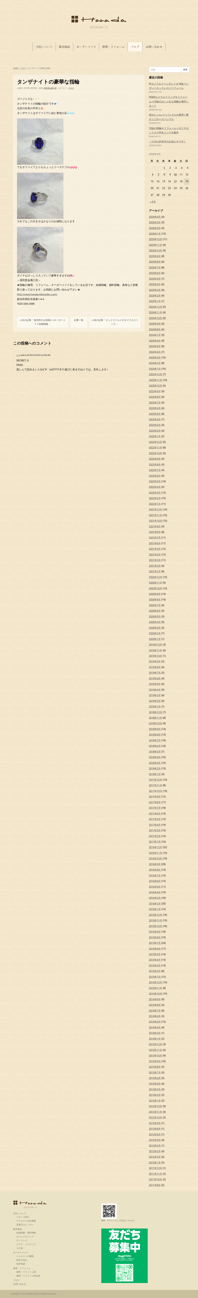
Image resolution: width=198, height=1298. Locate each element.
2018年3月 (155, 763)
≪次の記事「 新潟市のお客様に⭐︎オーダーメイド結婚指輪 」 (42, 322)
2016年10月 (155, 858)
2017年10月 (155, 791)
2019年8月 (155, 667)
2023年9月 (155, 391)
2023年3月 (155, 425)
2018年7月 (155, 740)
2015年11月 (155, 920)
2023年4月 (155, 419)
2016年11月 (155, 853)
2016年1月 (155, 909)
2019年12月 (155, 644)
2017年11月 (155, 785)
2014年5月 (155, 1021)
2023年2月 (155, 430)
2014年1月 (155, 1038)
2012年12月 (155, 1106)
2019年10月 (155, 655)
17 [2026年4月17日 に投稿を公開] (175, 181)
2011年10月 (155, 1179)
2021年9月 (155, 526)
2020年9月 (155, 594)
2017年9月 (155, 796)
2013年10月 (155, 1055)
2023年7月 (155, 402)
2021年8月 (155, 532)
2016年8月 (155, 869)
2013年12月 (155, 1044)
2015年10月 (155, 926)
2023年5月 (155, 413)
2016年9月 (155, 864)
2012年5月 (155, 1140)
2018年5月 (155, 751)
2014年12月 (155, 982)
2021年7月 (155, 537)
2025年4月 (155, 284)
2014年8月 (155, 1004)
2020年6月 (155, 610)
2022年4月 (155, 487)
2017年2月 (155, 836)
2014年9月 (155, 999)
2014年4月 (155, 1027)
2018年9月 (155, 729)
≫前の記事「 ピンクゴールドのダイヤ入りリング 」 (114, 322)
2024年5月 (155, 346)
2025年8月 (155, 261)
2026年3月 (155, 222)
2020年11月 (155, 582)
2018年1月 (155, 774)
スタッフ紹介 (22, 1217)
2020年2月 (155, 633)
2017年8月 (155, 802)
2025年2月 (155, 295)
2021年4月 (155, 554)
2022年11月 (155, 447)
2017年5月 (155, 819)
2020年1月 (155, 639)
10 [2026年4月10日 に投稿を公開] (175, 174)
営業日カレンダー (25, 1224)
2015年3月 (155, 965)
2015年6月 (155, 948)
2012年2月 (155, 1156)
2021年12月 (155, 509)
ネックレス (21, 1240)
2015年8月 (155, 937)
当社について (44, 46)
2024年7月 (155, 335)
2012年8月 (155, 1128)
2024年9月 (155, 323)
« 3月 (153, 201)
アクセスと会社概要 (26, 1221)
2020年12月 (155, 577)
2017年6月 (155, 813)
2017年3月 (155, 830)
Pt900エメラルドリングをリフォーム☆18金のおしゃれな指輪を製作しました (169, 101)
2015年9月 (155, 931)
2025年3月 (155, 290)
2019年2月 (155, 701)
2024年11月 (155, 312)
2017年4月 (155, 824)
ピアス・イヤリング (26, 1244)
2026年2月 (155, 228)
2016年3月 (155, 897)
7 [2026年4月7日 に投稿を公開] (158, 174)
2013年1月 (155, 1100)
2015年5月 (155, 954)
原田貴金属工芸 (30, 1204)
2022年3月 (155, 492)
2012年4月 (155, 1145)
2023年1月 (155, 436)
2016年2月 (155, 903)
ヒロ (18, 355)
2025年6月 (155, 273)
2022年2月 (155, 498)
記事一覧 (78, 320)
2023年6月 (155, 408)
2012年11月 (155, 1112)
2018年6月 (155, 746)
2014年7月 (155, 1010)
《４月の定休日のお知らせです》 (167, 141)
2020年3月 (155, 627)
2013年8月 (155, 1066)
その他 (19, 1248)
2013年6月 (155, 1078)
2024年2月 (155, 363)
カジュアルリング (25, 1236)
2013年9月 (155, 1061)
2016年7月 (155, 875)
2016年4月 (155, 892)
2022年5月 (155, 481)
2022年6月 (155, 475)
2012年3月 (155, 1151)
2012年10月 (155, 1117)
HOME (15, 68)
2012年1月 (155, 1162)
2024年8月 (155, 329)
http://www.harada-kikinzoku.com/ (37, 294)
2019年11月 (155, 650)
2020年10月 (155, 588)
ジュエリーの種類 (25, 1256)
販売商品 (64, 46)
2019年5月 (155, 684)
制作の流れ (21, 1260)
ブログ (135, 46)
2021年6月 (155, 543)
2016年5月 (155, 886)
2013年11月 (155, 1050)
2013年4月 (155, 1089)
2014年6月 (155, 1016)
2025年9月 (155, 256)
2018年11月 (155, 717)
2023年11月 (155, 380)
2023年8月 (155, 397)
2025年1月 (155, 301)
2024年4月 (155, 352)
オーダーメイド (86, 46)
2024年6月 (155, 340)
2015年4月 (155, 959)
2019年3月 (155, 695)
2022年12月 (155, 442)
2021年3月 (155, 560)
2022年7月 (155, 470)
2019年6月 (155, 678)
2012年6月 (155, 1134)
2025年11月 (155, 245)
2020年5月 (155, 616)
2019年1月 (155, 706)
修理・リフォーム (113, 46)
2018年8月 (155, 734)
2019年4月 (155, 689)
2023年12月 (155, 374)
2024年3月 (155, 357)
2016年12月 (155, 847)
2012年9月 (155, 1123)
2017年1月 (155, 841)
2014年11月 (155, 988)
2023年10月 (155, 385)
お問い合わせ (154, 46)
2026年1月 (155, 233)
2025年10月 (155, 250)
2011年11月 (155, 1173)
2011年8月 (155, 1185)
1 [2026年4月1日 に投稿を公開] (164, 167)
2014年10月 (155, 993)
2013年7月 (155, 1072)
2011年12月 (155, 1168)
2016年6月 (155, 881)
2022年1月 (155, 504)
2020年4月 (155, 622)
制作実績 (20, 1264)
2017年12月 (155, 779)
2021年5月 (155, 548)
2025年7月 (155, 267)
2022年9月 (155, 458)
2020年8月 (155, 599)
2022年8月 (155, 464)
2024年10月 (155, 318)
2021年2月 (155, 565)
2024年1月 (155, 368)
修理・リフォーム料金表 (28, 1276)
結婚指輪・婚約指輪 (26, 1232)
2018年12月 (155, 712)
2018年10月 (155, 723)
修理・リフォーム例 (26, 1272)
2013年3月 (155, 1095)
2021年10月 (155, 520)
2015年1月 (155, 976)
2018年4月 (155, 757)
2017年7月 (155, 807)
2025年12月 (155, 239)
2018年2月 (155, 768)
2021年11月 (155, 515)
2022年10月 (155, 453)
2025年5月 (155, 278)
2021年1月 (155, 571)
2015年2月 (155, 971)
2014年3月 (155, 1033)
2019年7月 (155, 672)
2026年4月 (155, 216)
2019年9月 (155, 661)
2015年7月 (155, 943)
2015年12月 (155, 914)
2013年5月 (155, 1083)
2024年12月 (155, 306)
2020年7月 (155, 605)
